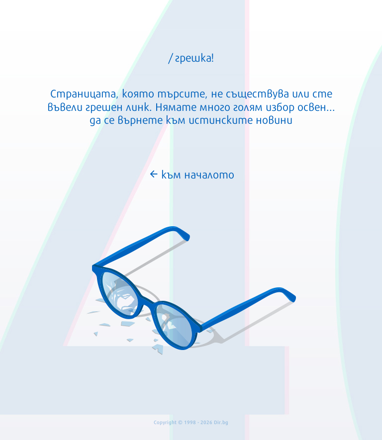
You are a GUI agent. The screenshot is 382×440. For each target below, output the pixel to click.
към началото (191, 173)
